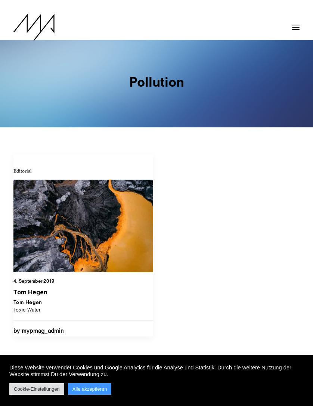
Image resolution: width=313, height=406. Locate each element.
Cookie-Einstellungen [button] (37, 389)
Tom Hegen (30, 292)
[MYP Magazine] (34, 27)
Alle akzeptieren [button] (89, 389)
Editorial (22, 171)
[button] (296, 23)
